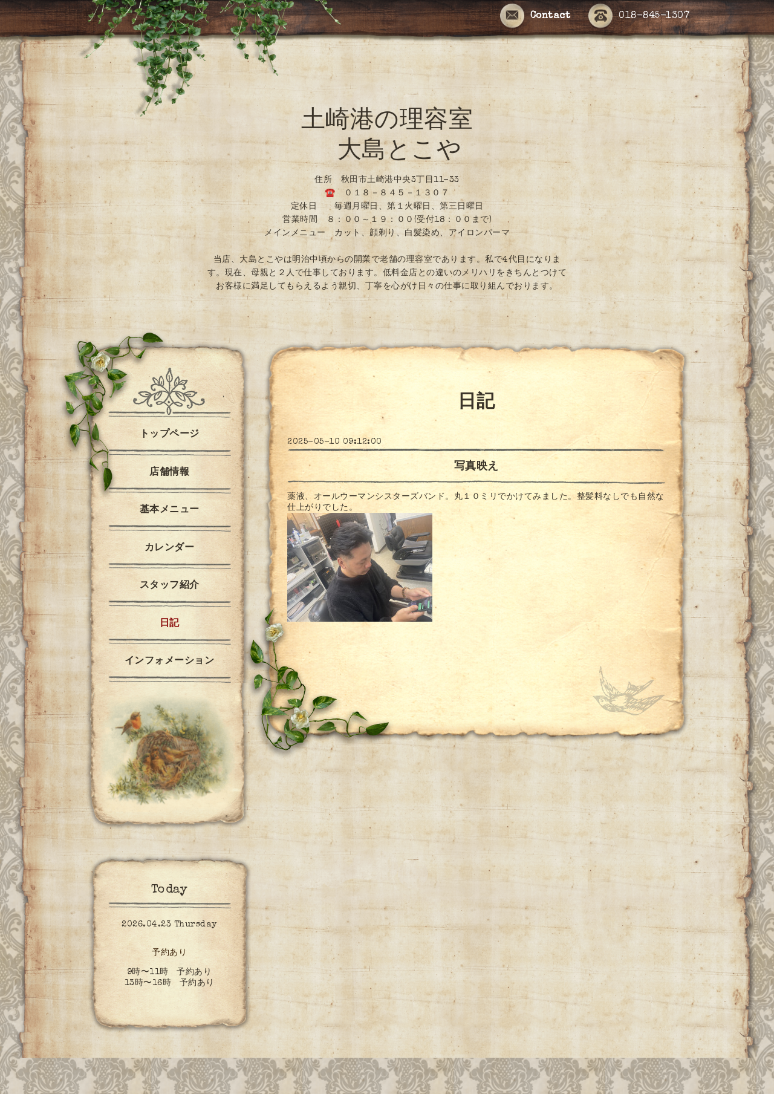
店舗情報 (169, 473)
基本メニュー (170, 510)
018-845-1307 (638, 17)
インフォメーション (170, 661)
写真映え (476, 466)
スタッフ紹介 (170, 586)
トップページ (170, 435)
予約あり (169, 953)
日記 (170, 624)
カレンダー (170, 548)
